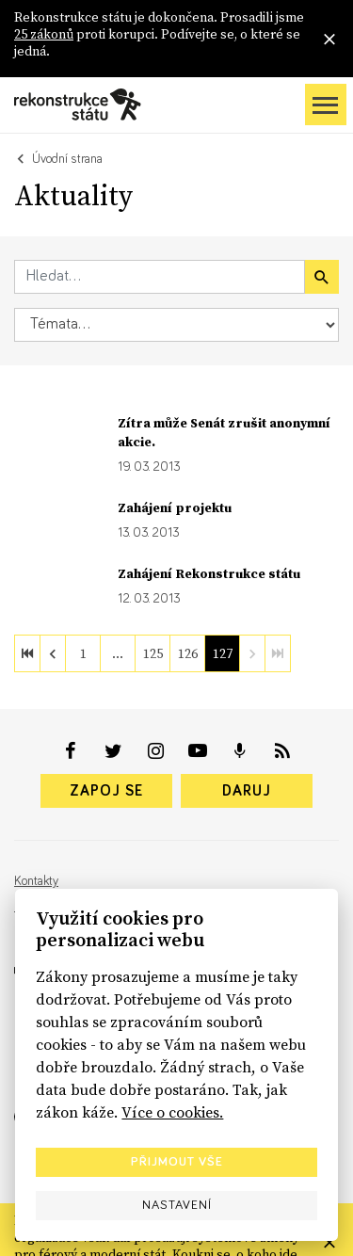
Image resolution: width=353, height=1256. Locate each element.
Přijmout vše (177, 1161)
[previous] (52, 653)
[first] (27, 653)
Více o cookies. (172, 1112)
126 (188, 653)
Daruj (246, 790)
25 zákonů (43, 33)
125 (153, 653)
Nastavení (177, 1205)
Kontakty (36, 881)
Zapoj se (106, 790)
